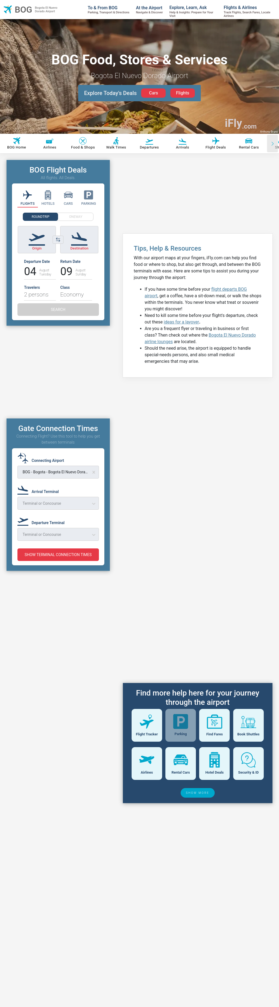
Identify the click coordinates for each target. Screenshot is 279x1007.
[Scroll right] (272, 143)
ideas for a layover (181, 322)
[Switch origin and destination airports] (58, 240)
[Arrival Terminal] (39, 489)
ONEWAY (76, 217)
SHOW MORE (198, 831)
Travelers (32, 287)
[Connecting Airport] (42, 458)
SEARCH (58, 309)
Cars (153, 93)
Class (65, 287)
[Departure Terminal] (42, 520)
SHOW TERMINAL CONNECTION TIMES (58, 554)
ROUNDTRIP (40, 217)
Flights (182, 93)
